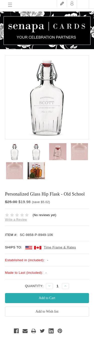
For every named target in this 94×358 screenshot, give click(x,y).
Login (72, 3)
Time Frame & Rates (60, 247)
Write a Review (16, 219)
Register (62, 3)
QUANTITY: (34, 286)
